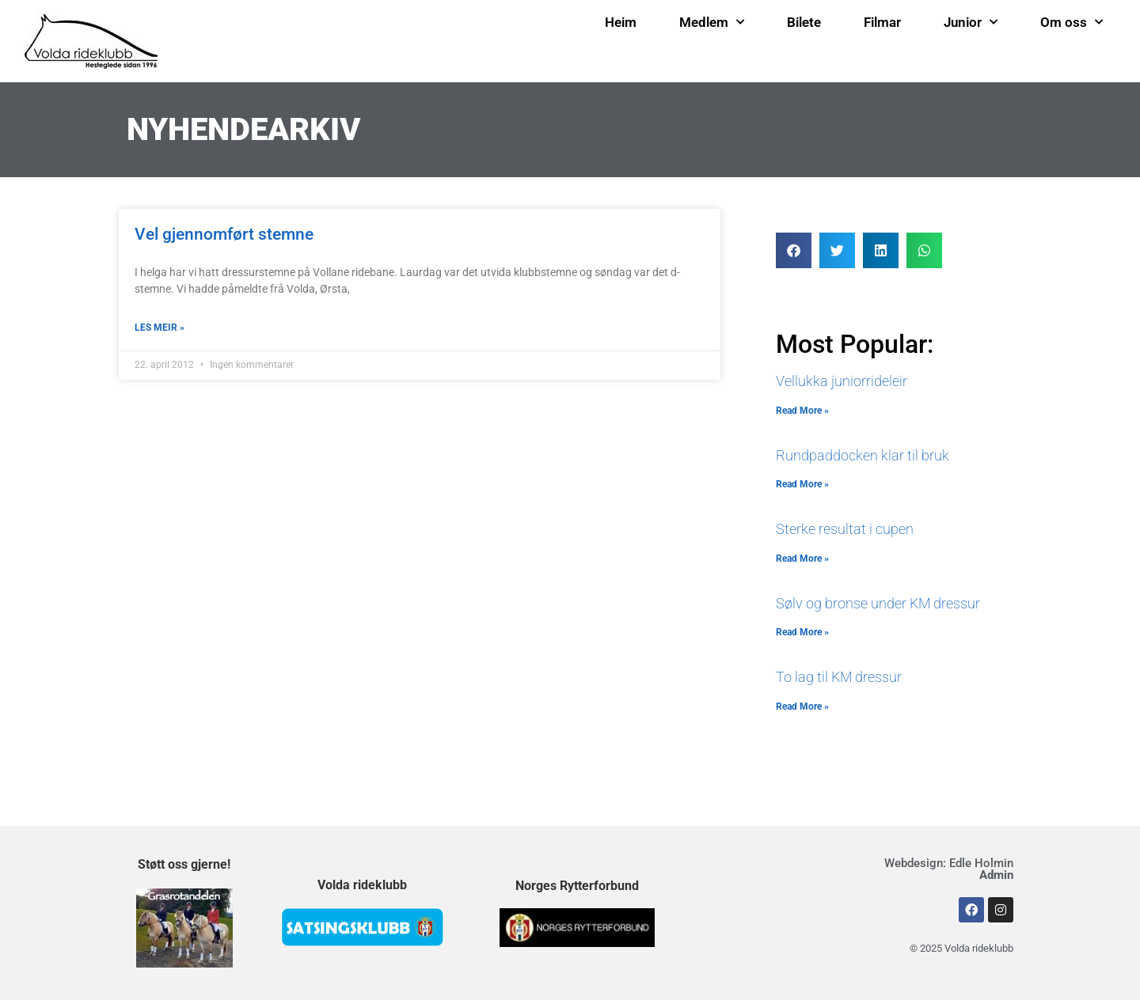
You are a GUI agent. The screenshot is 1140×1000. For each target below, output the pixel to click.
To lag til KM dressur (839, 677)
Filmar (882, 22)
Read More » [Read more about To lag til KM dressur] (802, 706)
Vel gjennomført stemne (224, 234)
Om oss (1071, 22)
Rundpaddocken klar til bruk (862, 455)
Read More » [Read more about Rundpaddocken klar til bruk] (802, 484)
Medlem (711, 22)
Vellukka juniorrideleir (841, 381)
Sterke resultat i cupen (845, 529)
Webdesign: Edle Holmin (948, 869)
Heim (620, 22)
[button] (793, 250)
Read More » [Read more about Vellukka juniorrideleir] (802, 410)
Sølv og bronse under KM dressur (878, 603)
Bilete (804, 22)
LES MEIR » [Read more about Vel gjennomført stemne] (159, 327)
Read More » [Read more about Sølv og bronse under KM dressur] (802, 632)
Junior (971, 22)
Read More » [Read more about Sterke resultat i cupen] (802, 558)
